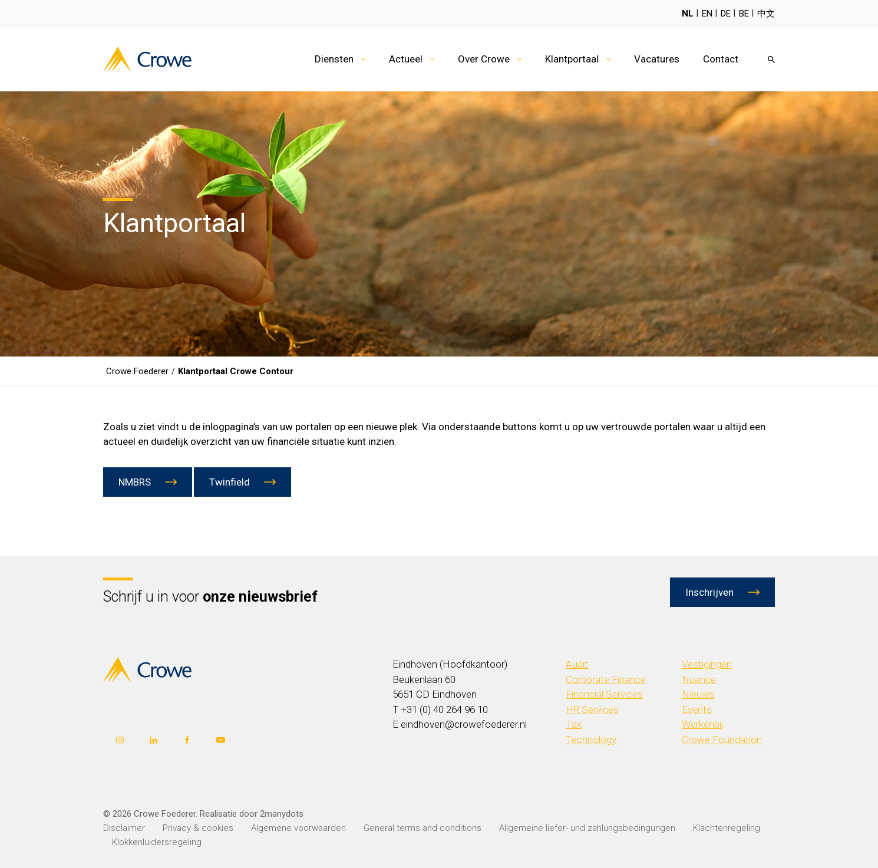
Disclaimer (124, 828)
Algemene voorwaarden (298, 828)
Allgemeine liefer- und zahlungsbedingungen (587, 828)
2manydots (281, 813)
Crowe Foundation (722, 739)
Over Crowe (484, 59)
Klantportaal (572, 59)
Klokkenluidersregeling (157, 842)
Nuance (699, 679)
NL (688, 13)
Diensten (334, 59)
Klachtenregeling (726, 828)
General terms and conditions (422, 828)
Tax (574, 724)
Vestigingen (707, 664)
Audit (577, 664)
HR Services (592, 709)
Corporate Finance (606, 679)
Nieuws (698, 694)
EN (707, 13)
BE (744, 13)
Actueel (406, 59)
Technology (591, 739)
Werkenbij (703, 724)
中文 (766, 13)
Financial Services (604, 694)
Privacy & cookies (198, 828)
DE (726, 13)
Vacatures (656, 59)
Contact (720, 59)
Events (697, 709)
